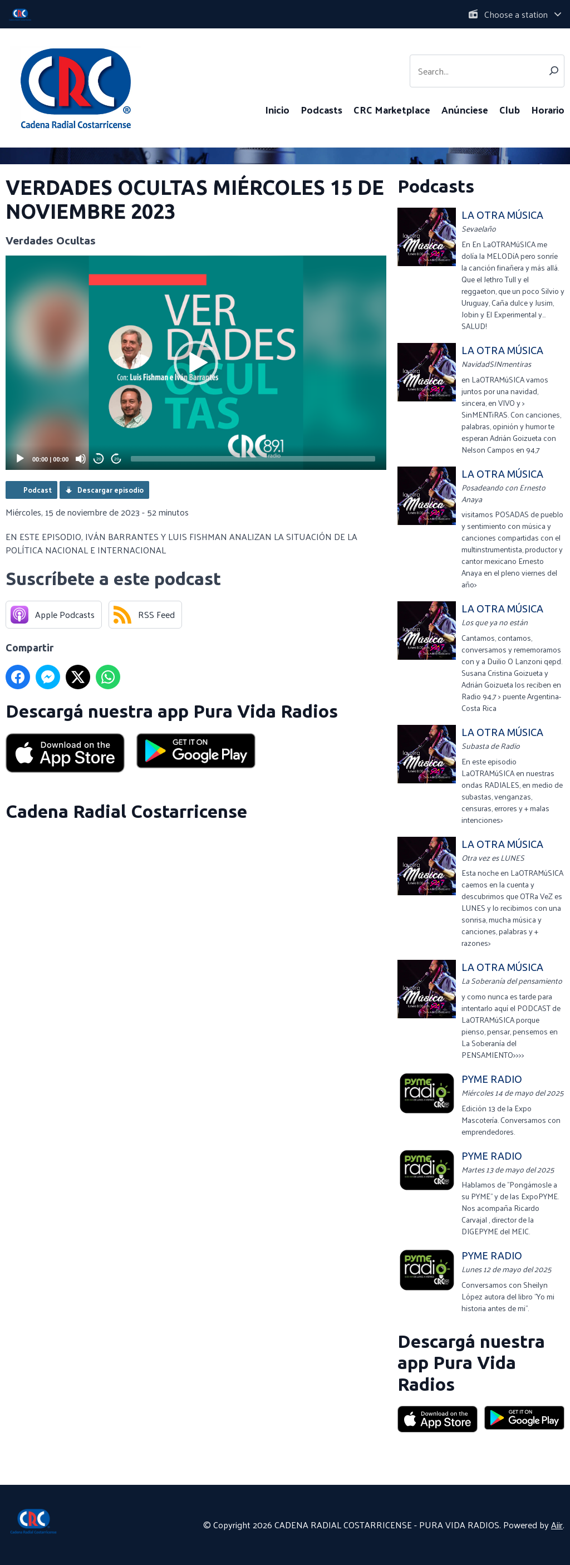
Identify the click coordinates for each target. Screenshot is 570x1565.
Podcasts (321, 109)
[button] (196, 363)
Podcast (37, 489)
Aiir (557, 1525)
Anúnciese (464, 109)
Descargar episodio (110, 489)
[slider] (253, 459)
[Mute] (80, 458)
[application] (196, 363)
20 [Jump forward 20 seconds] (116, 459)
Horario (547, 109)
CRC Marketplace (391, 109)
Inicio (277, 109)
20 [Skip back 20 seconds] (98, 459)
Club (509, 109)
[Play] (20, 458)
